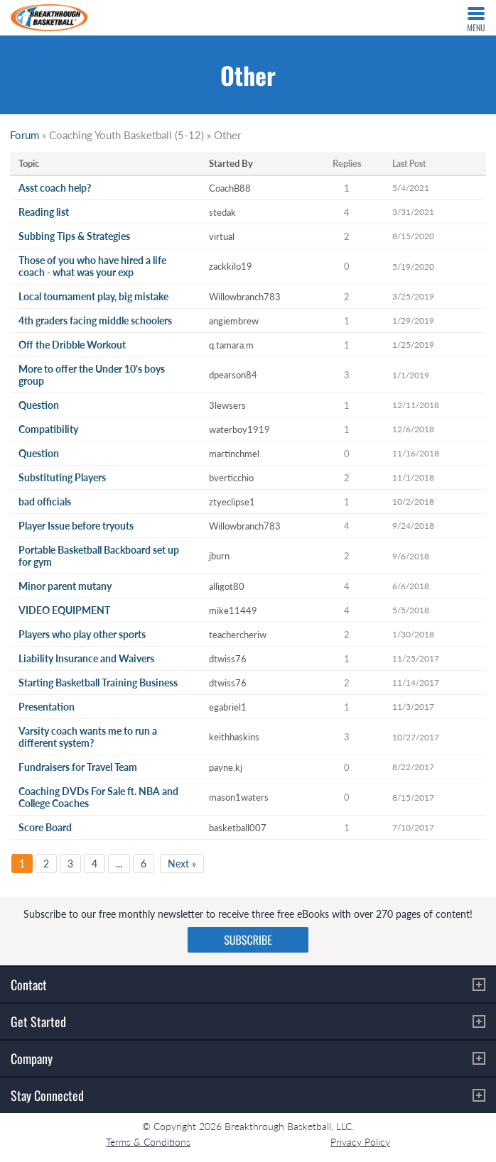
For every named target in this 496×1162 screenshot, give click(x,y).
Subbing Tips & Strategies (74, 236)
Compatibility (48, 429)
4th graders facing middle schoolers (95, 320)
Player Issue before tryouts (76, 526)
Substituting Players (62, 477)
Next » (182, 863)
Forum (24, 134)
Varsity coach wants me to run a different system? (87, 737)
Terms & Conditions (148, 1142)
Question (38, 405)
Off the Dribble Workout (72, 345)
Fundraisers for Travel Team (77, 767)
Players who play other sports (82, 634)
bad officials (44, 501)
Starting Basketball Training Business (98, 682)
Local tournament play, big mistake (93, 296)
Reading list (43, 212)
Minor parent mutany (65, 586)
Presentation (46, 707)
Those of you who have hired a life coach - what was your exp (92, 266)
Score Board (45, 827)
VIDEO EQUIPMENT (64, 610)
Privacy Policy (360, 1142)
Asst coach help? (54, 188)
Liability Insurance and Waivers (86, 658)
